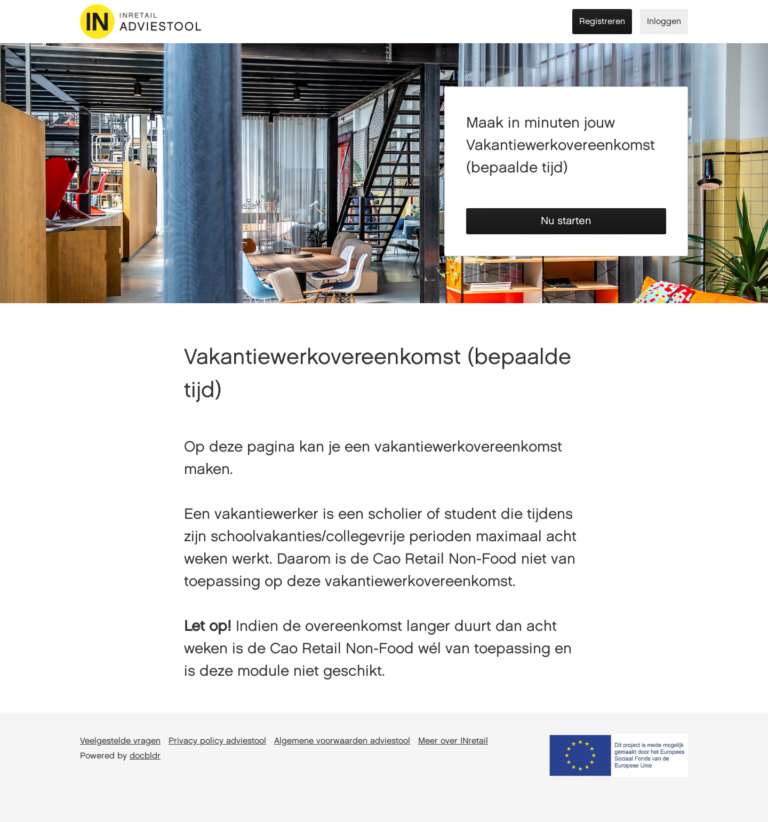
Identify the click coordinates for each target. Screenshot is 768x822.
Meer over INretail (453, 741)
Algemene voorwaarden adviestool (342, 741)
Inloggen (664, 22)
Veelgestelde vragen (120, 741)
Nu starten (566, 221)
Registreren (602, 22)
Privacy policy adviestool (217, 741)
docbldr (145, 756)
